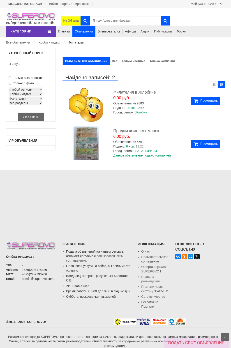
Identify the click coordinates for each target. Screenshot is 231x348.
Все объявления (18, 42)
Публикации (163, 31)
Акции (145, 31)
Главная (64, 31)
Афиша (130, 31)
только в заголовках (26, 77)
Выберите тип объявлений (86, 61)
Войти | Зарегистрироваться (69, 4)
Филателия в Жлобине (134, 92)
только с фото (21, 83)
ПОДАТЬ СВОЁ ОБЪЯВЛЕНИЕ (196, 343)
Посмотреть (209, 100)
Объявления (84, 31)
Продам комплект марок (136, 131)
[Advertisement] (115, 201)
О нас (145, 251)
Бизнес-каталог (109, 31)
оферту (71, 270)
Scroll (225, 337)
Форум (181, 31)
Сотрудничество (153, 296)
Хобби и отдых (49, 42)
